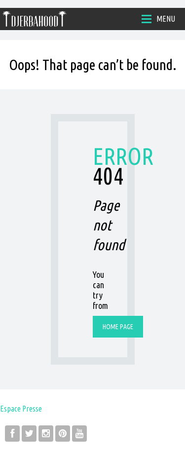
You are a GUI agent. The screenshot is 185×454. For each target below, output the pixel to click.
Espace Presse (21, 408)
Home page (118, 327)
